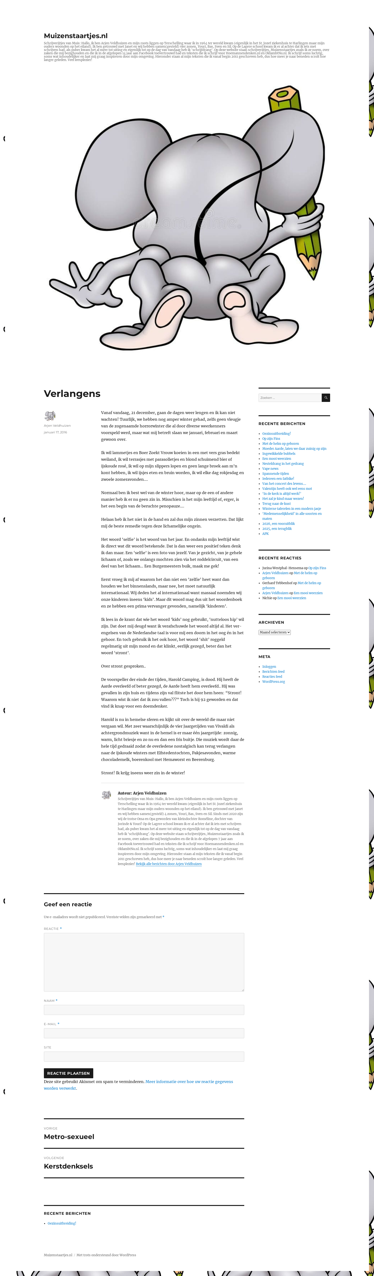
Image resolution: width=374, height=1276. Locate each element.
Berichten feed (273, 672)
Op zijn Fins (271, 439)
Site (48, 1047)
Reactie (53, 929)
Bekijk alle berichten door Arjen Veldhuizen (169, 864)
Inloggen (269, 667)
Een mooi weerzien (276, 459)
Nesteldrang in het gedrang (283, 464)
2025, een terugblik (277, 529)
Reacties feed (272, 677)
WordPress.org (273, 682)
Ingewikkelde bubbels (279, 454)
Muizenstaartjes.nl (76, 36)
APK (265, 534)
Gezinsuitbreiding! (62, 1223)
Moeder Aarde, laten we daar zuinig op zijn (294, 449)
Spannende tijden (275, 474)
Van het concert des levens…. (284, 484)
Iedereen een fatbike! (278, 479)
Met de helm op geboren (280, 444)
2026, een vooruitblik (278, 524)
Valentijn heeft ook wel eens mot (287, 489)
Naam (51, 1001)
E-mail (52, 1024)
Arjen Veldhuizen (57, 425)
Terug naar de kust (276, 504)
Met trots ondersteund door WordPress (106, 1255)
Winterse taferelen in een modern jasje (291, 509)
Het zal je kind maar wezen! (283, 499)
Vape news (270, 469)
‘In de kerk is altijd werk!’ (281, 494)
